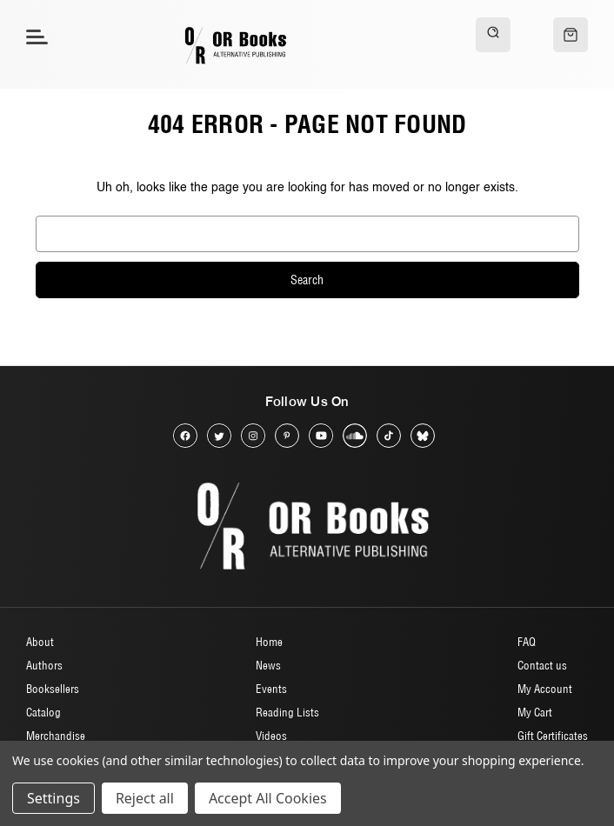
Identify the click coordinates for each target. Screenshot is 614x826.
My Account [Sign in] (544, 689)
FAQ (526, 642)
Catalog (43, 712)
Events (271, 689)
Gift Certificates (552, 736)
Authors (44, 665)
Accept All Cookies (268, 798)
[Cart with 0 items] (570, 34)
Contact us (542, 665)
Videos (271, 736)
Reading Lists (287, 712)
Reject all (145, 798)
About (40, 642)
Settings (53, 798)
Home (269, 642)
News (268, 665)
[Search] (493, 34)
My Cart (534, 712)
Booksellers (52, 689)
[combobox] (307, 234)
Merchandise (55, 736)
